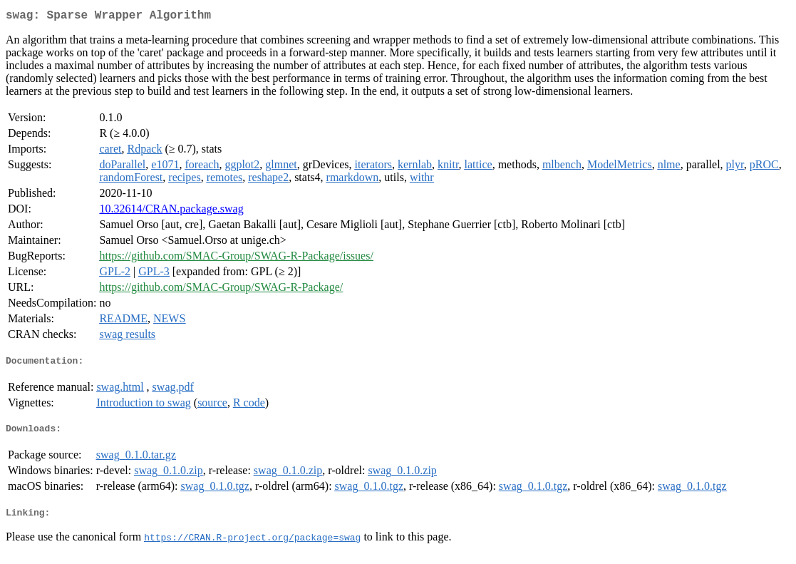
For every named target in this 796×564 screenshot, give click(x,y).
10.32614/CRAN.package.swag (171, 211)
